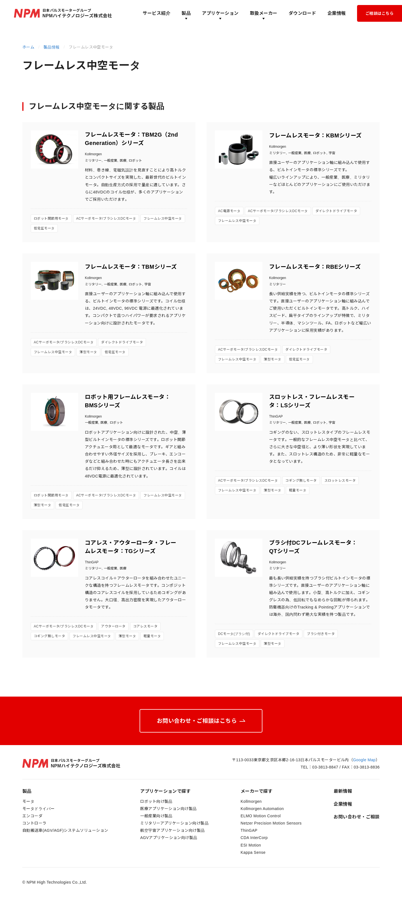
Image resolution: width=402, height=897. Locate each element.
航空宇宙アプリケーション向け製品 (172, 830)
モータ (28, 801)
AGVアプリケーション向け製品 (168, 837)
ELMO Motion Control (261, 816)
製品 (186, 13)
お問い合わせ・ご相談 (357, 816)
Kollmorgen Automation (262, 808)
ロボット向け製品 (156, 801)
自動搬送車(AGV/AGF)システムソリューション (65, 830)
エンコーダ (32, 816)
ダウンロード (302, 13)
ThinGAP (249, 830)
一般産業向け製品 (156, 816)
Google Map (364, 760)
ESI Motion (251, 845)
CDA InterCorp (254, 837)
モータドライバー (38, 808)
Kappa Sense (253, 852)
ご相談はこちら (379, 13)
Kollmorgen (251, 801)
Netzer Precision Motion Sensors (271, 823)
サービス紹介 (156, 13)
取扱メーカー (263, 13)
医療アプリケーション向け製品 (168, 808)
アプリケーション (220, 13)
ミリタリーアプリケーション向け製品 (174, 823)
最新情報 (343, 791)
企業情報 (336, 13)
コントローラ (34, 823)
